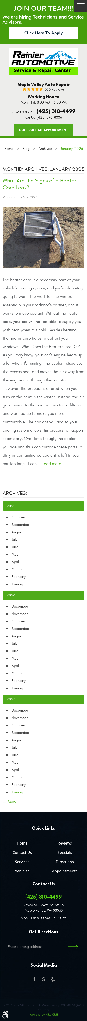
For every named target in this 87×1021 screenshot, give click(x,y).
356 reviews (54, 89)
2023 (10, 699)
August (17, 532)
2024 (11, 595)
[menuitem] (22, 842)
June (15, 547)
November (20, 614)
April (15, 562)
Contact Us (22, 852)
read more (51, 463)
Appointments (64, 871)
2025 (10, 506)
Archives (45, 148)
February (19, 577)
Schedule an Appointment (43, 130)
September (20, 525)
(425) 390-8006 (49, 117)
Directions (65, 861)
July (14, 539)
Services (22, 861)
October (18, 517)
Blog (26, 148)
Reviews (65, 843)
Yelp (53, 979)
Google (43, 979)
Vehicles (22, 871)
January (18, 584)
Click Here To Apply (43, 33)
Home (9, 148)
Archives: (15, 493)
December (20, 606)
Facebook (34, 979)
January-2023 (72, 148)
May (15, 554)
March (17, 569)
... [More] (10, 801)
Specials (65, 852)
